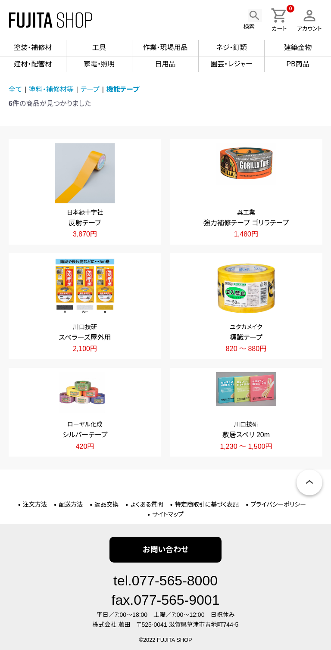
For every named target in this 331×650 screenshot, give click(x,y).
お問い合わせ (165, 549)
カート (281, 19)
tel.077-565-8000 (165, 580)
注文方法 (35, 504)
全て (15, 89)
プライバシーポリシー (278, 504)
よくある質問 (147, 504)
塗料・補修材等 (51, 89)
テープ (90, 89)
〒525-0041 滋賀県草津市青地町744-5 (187, 624)
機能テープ (122, 89)
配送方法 (71, 504)
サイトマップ (168, 514)
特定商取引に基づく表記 (207, 504)
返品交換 (106, 504)
